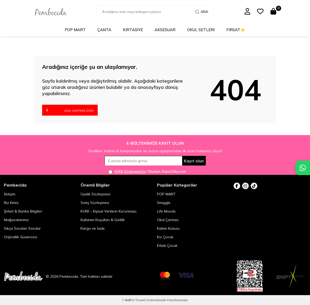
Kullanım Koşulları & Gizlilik (103, 219)
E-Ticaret (139, 300)
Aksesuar (165, 29)
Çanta (104, 29)
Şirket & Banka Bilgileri (23, 211)
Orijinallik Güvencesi (20, 237)
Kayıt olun (194, 160)
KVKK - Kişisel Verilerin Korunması (108, 211)
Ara (201, 11)
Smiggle (163, 202)
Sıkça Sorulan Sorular (22, 228)
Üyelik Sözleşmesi (95, 194)
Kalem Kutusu (168, 228)
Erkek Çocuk (167, 245)
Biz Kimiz (11, 202)
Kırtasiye (133, 29)
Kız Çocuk (165, 237)
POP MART (75, 29)
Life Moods (166, 211)
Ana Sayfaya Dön (70, 110)
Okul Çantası (168, 219)
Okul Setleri (201, 29)
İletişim (9, 194)
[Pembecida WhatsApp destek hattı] (302, 168)
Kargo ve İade (93, 228)
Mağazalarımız (16, 219)
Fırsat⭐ (235, 29)
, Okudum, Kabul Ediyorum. (148, 171)
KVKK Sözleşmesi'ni (130, 171)
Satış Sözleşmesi (95, 202)
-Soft (127, 300)
